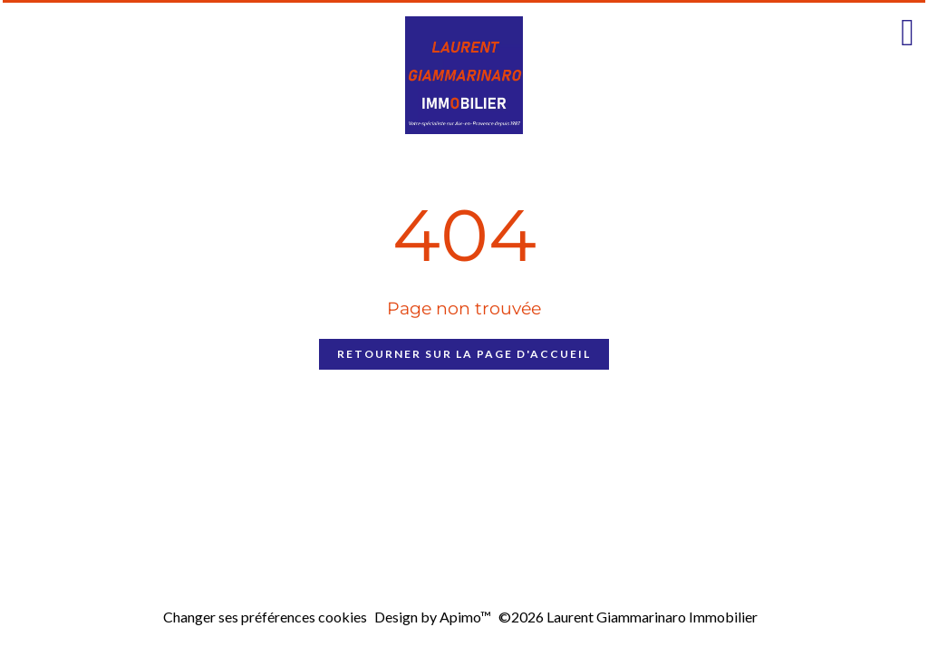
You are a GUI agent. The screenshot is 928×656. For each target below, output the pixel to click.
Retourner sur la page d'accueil (464, 354)
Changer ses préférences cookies (265, 616)
